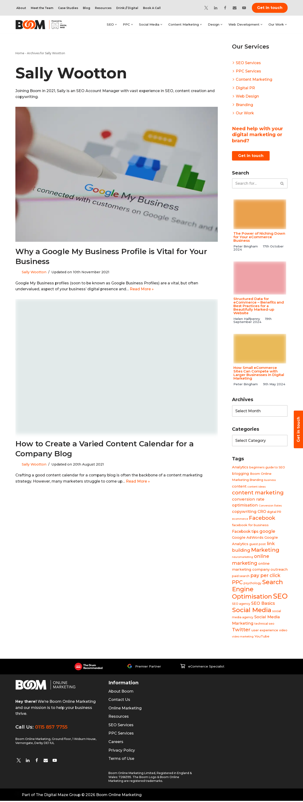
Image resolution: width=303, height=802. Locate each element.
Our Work (245, 113)
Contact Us (119, 701)
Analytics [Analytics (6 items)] (240, 467)
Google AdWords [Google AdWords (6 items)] (247, 538)
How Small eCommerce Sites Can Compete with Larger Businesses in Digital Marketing (258, 373)
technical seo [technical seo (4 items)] (264, 624)
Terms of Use (121, 759)
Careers (115, 743)
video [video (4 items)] (283, 631)
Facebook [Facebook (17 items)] (262, 518)
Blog (86, 8)
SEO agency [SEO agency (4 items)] (241, 604)
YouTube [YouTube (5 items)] (261, 637)
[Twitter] (206, 8)
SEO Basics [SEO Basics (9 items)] (263, 604)
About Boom (121, 692)
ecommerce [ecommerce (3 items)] (240, 519)
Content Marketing (254, 79)
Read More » (143, 289)
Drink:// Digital (127, 8)
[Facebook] (225, 8)
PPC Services (248, 71)
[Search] (254, 184)
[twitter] (18, 761)
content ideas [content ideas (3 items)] (256, 486)
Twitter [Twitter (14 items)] (241, 631)
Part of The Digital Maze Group (51, 796)
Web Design (247, 96)
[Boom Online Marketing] (44, 24)
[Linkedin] (216, 8)
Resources (103, 8)
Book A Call (152, 8)
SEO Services (248, 63)
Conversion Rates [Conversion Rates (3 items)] (270, 506)
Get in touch (269, 7)
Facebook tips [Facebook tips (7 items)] (245, 532)
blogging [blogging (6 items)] (240, 473)
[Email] (235, 8)
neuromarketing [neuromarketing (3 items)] (242, 557)
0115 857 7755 (51, 728)
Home (19, 53)
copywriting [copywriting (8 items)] (244, 512)
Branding (244, 105)
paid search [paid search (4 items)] (241, 576)
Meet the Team (42, 8)
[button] (114, 24)
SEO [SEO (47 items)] (280, 597)
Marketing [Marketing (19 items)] (265, 550)
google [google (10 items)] (267, 531)
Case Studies (68, 8)
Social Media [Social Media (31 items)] (251, 611)
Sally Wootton (34, 272)
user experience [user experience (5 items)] (264, 631)
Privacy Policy (121, 751)
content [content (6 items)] (239, 486)
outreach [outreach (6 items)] (279, 570)
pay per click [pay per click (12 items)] (265, 576)
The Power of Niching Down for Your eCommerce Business (259, 237)
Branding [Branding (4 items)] (256, 480)
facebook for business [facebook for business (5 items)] (250, 525)
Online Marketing (125, 709)
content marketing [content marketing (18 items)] (258, 492)
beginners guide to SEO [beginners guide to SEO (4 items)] (267, 467)
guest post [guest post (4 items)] (257, 544)
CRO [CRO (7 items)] (262, 512)
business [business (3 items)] (270, 480)
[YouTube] (244, 8)
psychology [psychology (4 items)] (252, 584)
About (21, 8)
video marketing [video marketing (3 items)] (243, 637)
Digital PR (245, 88)
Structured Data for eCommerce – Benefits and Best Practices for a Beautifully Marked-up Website (258, 306)
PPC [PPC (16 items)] (237, 583)
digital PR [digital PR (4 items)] (274, 512)
